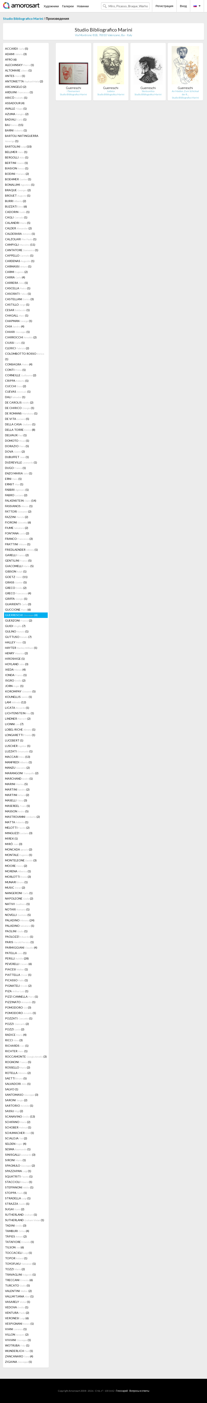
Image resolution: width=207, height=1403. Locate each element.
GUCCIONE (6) (18, 609)
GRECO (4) (18, 593)
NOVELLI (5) (18, 914)
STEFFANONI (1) (19, 1187)
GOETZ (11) (16, 577)
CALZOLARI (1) (20, 239)
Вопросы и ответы (139, 1390)
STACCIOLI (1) (18, 1182)
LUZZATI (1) (19, 751)
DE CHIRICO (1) (19, 408)
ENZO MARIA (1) (18, 473)
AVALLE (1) (16, 108)
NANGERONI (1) (19, 893)
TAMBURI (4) (17, 1231)
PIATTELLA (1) (18, 974)
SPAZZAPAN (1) (18, 1171)
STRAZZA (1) (17, 1203)
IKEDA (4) (15, 669)
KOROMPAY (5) (20, 691)
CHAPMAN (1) (18, 321)
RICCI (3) (14, 1040)
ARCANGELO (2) (15, 86)
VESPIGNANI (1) (19, 1323)
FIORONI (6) (18, 522)
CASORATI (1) (18, 293)
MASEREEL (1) (17, 805)
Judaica (111, 91)
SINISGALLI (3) (20, 1154)
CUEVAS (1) (18, 391)
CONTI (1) (15, 369)
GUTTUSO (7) (18, 637)
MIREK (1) (11, 838)
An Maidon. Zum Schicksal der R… (185, 93)
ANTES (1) (15, 76)
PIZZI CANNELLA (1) (21, 996)
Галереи (68, 6)
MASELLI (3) (16, 800)
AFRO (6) (11, 59)
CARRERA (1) (16, 282)
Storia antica (148, 91)
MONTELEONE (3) (21, 860)
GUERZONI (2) (18, 620)
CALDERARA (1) (20, 233)
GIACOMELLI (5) (19, 566)
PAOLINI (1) (16, 931)
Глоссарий (122, 1390)
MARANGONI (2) (21, 773)
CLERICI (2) (17, 348)
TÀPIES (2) (16, 1236)
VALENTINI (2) (18, 1291)
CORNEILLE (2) (20, 375)
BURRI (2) (15, 201)
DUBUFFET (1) (17, 457)
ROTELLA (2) (18, 1073)
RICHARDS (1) (17, 1045)
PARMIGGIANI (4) (21, 947)
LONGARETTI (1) (20, 735)
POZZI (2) (17, 1024)
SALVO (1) (11, 1089)
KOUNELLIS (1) (18, 696)
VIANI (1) (16, 1329)
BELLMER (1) (16, 152)
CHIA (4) (14, 326)
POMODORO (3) (18, 1007)
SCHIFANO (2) (17, 1122)
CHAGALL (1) (16, 315)
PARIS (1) (19, 942)
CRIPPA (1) (17, 380)
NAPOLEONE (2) (19, 898)
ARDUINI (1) (19, 92)
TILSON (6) (14, 1247)
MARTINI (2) (17, 789)
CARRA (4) (15, 277)
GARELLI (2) (17, 555)
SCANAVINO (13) (20, 1116)
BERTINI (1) (16, 163)
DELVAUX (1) (16, 435)
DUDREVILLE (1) (21, 462)
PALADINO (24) (19, 920)
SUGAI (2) (14, 1209)
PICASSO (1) (16, 980)
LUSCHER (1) (17, 746)
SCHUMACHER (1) (19, 1133)
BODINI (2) (17, 173)
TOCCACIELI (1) (18, 1252)
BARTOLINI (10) (18, 146)
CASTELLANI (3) (19, 299)
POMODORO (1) (20, 1013)
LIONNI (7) (14, 724)
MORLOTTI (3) (18, 876)
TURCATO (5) (17, 1285)
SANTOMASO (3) (21, 1094)
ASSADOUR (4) (14, 103)
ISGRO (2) (15, 680)
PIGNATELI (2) (18, 985)
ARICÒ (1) (16, 97)
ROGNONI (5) (18, 1062)
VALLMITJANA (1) (19, 1296)
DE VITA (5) (17, 418)
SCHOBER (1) (18, 1127)
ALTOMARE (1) (18, 70)
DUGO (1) (15, 468)
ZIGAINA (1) (18, 1361)
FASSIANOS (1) (19, 506)
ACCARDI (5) (16, 48)
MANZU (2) (17, 767)
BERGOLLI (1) (16, 157)
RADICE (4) (15, 1034)
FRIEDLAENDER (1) (21, 549)
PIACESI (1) (16, 969)
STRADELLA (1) (18, 1198)
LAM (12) (15, 702)
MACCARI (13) (17, 756)
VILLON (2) (17, 1334)
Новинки (83, 6)
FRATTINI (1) (17, 544)
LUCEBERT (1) (14, 740)
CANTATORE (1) (21, 250)
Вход (183, 6)
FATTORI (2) (18, 511)
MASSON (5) (17, 811)
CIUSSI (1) (15, 342)
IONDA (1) (16, 675)
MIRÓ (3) (13, 844)
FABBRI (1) (17, 489)
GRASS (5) (16, 582)
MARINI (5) (16, 784)
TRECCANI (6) (19, 1280)
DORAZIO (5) (17, 446)
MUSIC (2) (15, 887)
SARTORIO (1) (19, 1105)
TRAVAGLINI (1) (20, 1274)
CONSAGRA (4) (18, 364)
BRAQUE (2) (18, 190)
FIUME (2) (16, 528)
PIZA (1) (16, 991)
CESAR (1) (17, 310)
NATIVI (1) (17, 904)
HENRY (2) (16, 653)
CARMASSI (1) (18, 266)
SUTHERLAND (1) (21, 1214)
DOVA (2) (15, 451)
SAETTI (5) (16, 1078)
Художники (51, 6)
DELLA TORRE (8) (20, 429)
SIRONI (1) (15, 1160)
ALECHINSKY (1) (19, 65)
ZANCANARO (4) (19, 1356)
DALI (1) (15, 397)
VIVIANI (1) (18, 1340)
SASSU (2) (14, 1111)
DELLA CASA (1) (20, 424)
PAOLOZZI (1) (19, 936)
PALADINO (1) (19, 925)
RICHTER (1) (16, 1051)
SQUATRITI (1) (19, 1176)
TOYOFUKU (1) (20, 1263)
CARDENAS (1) (19, 261)
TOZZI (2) (15, 1269)
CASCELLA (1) (17, 288)
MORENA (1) (18, 871)
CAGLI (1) (16, 217)
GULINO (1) (17, 631)
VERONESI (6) (17, 1318)
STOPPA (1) (16, 1192)
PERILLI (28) (17, 958)
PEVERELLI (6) (18, 964)
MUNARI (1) (16, 882)
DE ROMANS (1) (21, 413)
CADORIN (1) (17, 212)
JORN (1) (14, 686)
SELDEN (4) (15, 1143)
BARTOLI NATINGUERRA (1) (21, 138)
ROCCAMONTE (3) (26, 1056)
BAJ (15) (14, 125)
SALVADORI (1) (18, 1083)
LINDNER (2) (18, 718)
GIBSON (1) (15, 571)
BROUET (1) (17, 195)
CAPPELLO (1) (19, 255)
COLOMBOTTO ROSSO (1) (24, 356)
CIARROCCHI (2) (21, 337)
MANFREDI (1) (18, 762)
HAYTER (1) (21, 647)
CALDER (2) (18, 228)
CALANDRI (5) (17, 222)
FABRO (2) (16, 495)
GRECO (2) (15, 587)
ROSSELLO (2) (17, 1067)
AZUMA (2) (17, 114)
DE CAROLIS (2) (19, 402)
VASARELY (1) (17, 1301)
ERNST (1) (14, 484)
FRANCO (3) (19, 538)
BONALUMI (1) (19, 184)
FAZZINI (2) (16, 517)
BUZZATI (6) (16, 206)
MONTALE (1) (18, 855)
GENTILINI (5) (18, 560)
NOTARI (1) (17, 909)
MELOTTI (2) (17, 827)
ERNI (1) (13, 478)
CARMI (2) (16, 272)
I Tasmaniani (73, 91)
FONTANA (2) (17, 533)
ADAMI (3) (16, 54)
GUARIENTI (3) (18, 604)
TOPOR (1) (16, 1258)
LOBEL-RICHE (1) (20, 729)
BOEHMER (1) (18, 179)
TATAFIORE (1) (19, 1242)
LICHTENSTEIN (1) (19, 713)
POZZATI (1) (18, 1018)
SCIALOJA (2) (16, 1138)
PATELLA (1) (15, 953)
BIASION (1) (16, 168)
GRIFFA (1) (16, 598)
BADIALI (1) (15, 119)
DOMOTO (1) (17, 440)
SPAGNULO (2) (20, 1165)
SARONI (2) (16, 1100)
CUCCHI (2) (15, 386)
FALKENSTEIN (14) (20, 500)
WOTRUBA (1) (17, 1345)
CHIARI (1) (17, 331)
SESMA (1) (18, 1149)
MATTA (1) (16, 822)
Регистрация (164, 6)
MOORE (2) (16, 865)
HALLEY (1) (15, 642)
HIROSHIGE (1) (15, 658)
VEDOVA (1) (16, 1307)
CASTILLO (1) (17, 304)
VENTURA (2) (17, 1312)
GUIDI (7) (15, 626)
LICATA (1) (17, 707)
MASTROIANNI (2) (22, 816)
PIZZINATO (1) (20, 1002)
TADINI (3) (15, 1225)
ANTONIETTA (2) (24, 81)
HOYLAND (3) (16, 664)
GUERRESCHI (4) (21, 615)
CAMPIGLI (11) (20, 244)
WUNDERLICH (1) (19, 1351)
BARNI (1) (16, 130)
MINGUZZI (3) (18, 833)
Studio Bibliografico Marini (23, 18)
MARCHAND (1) (19, 778)
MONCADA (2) (18, 849)
